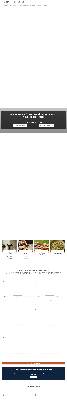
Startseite (14, 2)
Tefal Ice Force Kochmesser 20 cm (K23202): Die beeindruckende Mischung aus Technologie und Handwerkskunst (49, 325)
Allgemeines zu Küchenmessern (46, 125)
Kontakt (23, 2)
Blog (19, 2)
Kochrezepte (25, 5)
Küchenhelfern (11, 5)
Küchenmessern (5, 5)
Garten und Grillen (18, 5)
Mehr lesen (17, 300)
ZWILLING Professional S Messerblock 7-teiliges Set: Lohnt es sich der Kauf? (17, 324)
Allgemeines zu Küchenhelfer (20, 125)
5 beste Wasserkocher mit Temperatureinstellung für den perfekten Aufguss (50, 296)
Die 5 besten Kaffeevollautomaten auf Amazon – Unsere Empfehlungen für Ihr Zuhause (17, 297)
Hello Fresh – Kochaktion (42, 5)
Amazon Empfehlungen (33, 5)
